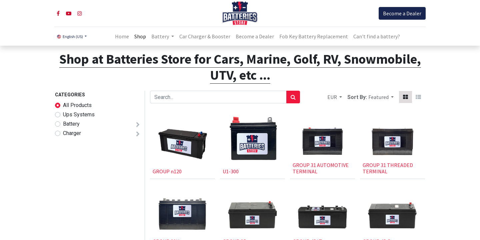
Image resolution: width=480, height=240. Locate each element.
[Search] (293, 97)
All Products (77, 105)
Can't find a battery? (376, 36)
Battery (71, 124)
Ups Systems (79, 114)
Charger (72, 133)
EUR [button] (332, 97)
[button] (381, 97)
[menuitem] (122, 36)
